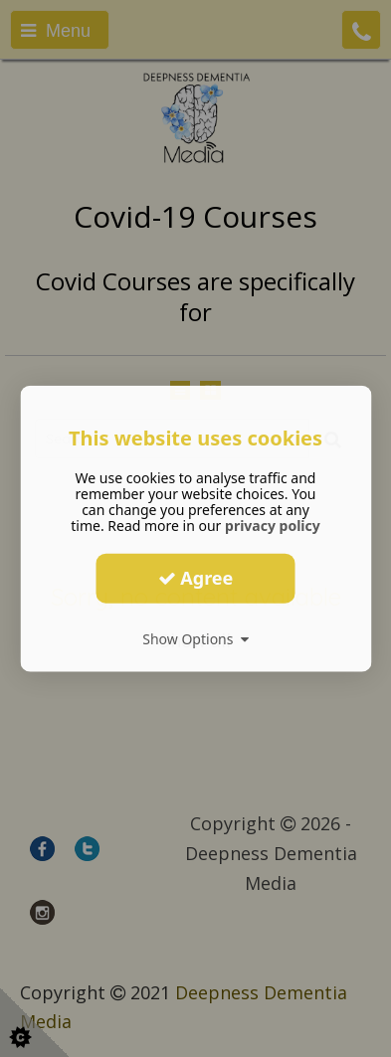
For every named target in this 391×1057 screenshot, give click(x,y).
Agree (196, 578)
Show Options (195, 637)
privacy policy (272, 524)
